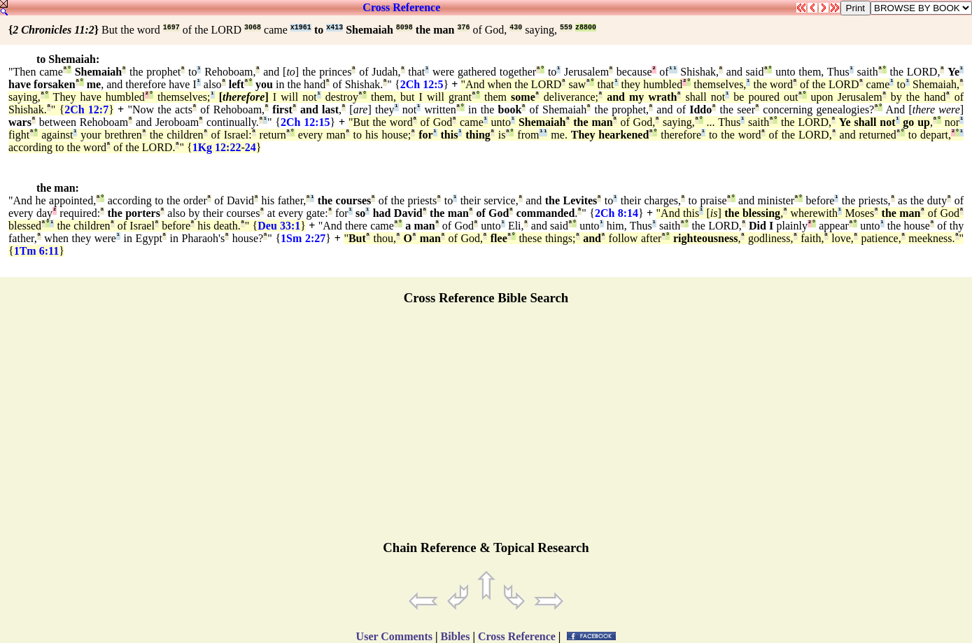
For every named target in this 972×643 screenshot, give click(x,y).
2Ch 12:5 (422, 84)
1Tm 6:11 (36, 251)
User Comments (394, 636)
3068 (252, 27)
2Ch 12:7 (86, 109)
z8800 (585, 27)
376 (463, 27)
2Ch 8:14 (616, 213)
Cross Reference (401, 7)
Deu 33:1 (279, 226)
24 (250, 147)
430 (515, 27)
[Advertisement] (486, 429)
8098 (404, 27)
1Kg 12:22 (216, 147)
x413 (334, 27)
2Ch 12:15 (305, 122)
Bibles (455, 636)
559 (566, 27)
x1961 (300, 27)
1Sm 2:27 (303, 238)
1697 (171, 27)
